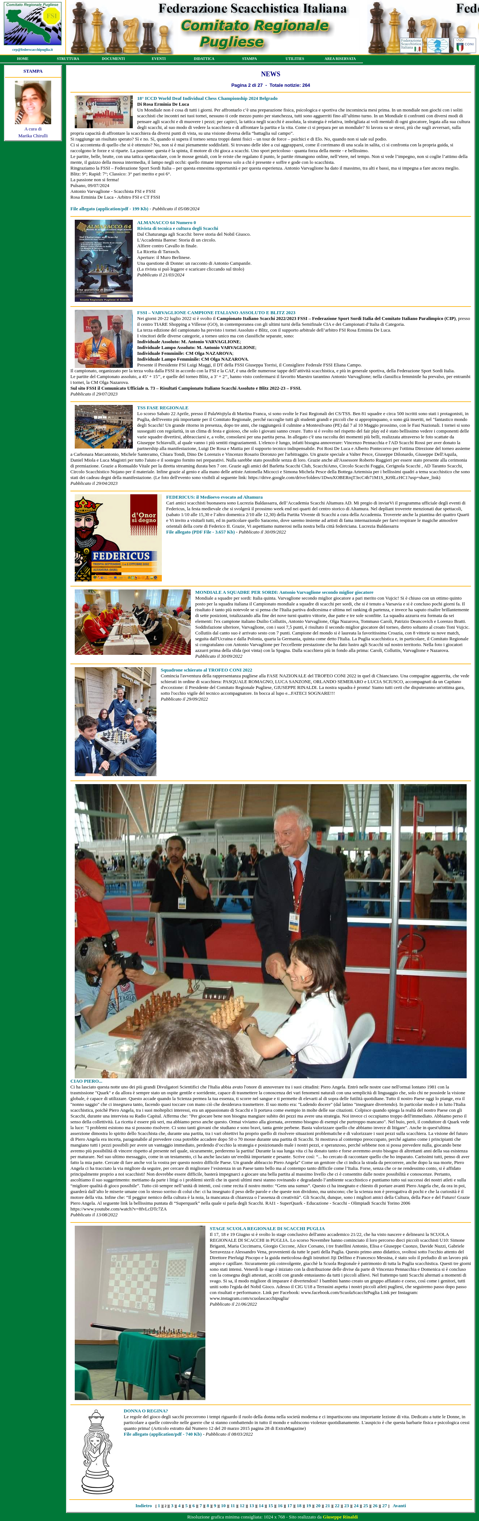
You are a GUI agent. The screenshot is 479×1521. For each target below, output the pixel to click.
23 (346, 1505)
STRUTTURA (68, 60)
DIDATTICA (204, 60)
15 (270, 1505)
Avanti (399, 1505)
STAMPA (249, 60)
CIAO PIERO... (86, 1081)
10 (223, 1505)
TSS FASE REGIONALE (162, 407)
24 (356, 1505)
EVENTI (158, 60)
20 (318, 1505)
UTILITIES (295, 60)
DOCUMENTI (113, 60)
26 (375, 1505)
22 (337, 1505)
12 (242, 1505)
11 (232, 1505)
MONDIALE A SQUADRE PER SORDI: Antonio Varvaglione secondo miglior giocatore (284, 592)
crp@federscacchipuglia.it (32, 50)
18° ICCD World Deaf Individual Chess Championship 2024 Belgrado (207, 98)
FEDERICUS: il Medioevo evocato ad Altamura (214, 497)
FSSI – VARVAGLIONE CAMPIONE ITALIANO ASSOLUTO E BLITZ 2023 (216, 312)
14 (261, 1505)
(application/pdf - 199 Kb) (109, 208)
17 (289, 1505)
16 (280, 1505)
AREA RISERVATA (340, 60)
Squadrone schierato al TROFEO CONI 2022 (206, 670)
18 (299, 1505)
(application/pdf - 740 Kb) (163, 1434)
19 (308, 1505)
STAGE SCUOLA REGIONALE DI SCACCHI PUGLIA (267, 1228)
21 (327, 1505)
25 (365, 1505)
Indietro (143, 1505)
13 (251, 1505)
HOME (22, 60)
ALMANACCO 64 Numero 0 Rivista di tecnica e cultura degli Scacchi (177, 225)
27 (384, 1505)
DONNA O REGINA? (146, 1410)
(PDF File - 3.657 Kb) (200, 532)
